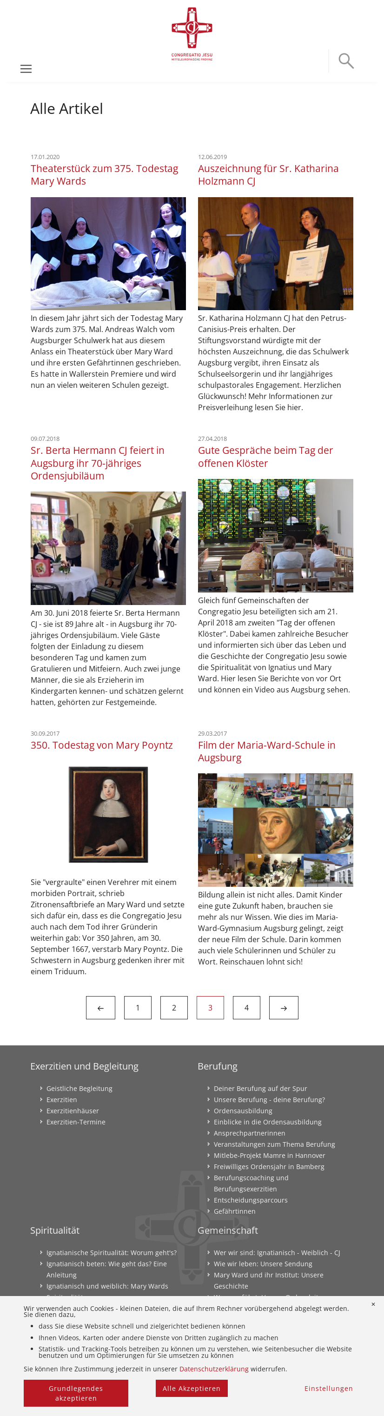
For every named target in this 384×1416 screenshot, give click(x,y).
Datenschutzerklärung (214, 1368)
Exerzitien (61, 1099)
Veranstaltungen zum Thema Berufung (274, 1144)
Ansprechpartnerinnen (249, 1133)
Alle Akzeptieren (192, 1388)
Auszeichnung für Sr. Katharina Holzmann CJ (268, 174)
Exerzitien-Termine (76, 1121)
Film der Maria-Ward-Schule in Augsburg (267, 751)
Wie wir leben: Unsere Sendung (263, 1263)
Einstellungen (329, 1388)
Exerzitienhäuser (72, 1110)
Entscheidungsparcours (251, 1200)
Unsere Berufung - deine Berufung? (269, 1099)
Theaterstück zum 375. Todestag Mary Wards (104, 174)
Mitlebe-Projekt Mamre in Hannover (269, 1155)
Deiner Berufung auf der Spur (260, 1088)
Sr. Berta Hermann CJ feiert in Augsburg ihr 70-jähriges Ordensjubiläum (98, 462)
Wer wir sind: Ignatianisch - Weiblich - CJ (277, 1252)
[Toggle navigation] (26, 69)
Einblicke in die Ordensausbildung (268, 1121)
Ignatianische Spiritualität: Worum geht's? (111, 1252)
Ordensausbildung (243, 1110)
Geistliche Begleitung (79, 1088)
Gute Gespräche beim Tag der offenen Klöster (265, 456)
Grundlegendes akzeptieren (76, 1393)
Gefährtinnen (235, 1211)
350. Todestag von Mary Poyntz (102, 744)
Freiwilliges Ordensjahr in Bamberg (269, 1166)
